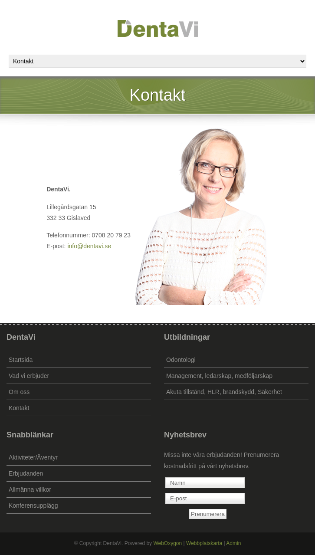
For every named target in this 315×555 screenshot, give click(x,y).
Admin (233, 543)
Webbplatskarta (204, 543)
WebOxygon (167, 543)
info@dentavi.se (89, 246)
